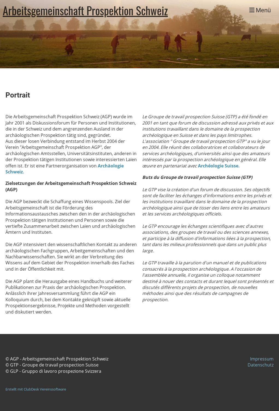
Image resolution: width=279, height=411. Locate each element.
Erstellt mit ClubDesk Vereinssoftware (35, 389)
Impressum (262, 359)
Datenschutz (261, 365)
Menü (260, 10)
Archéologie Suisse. (219, 166)
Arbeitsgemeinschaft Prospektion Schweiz (85, 10)
